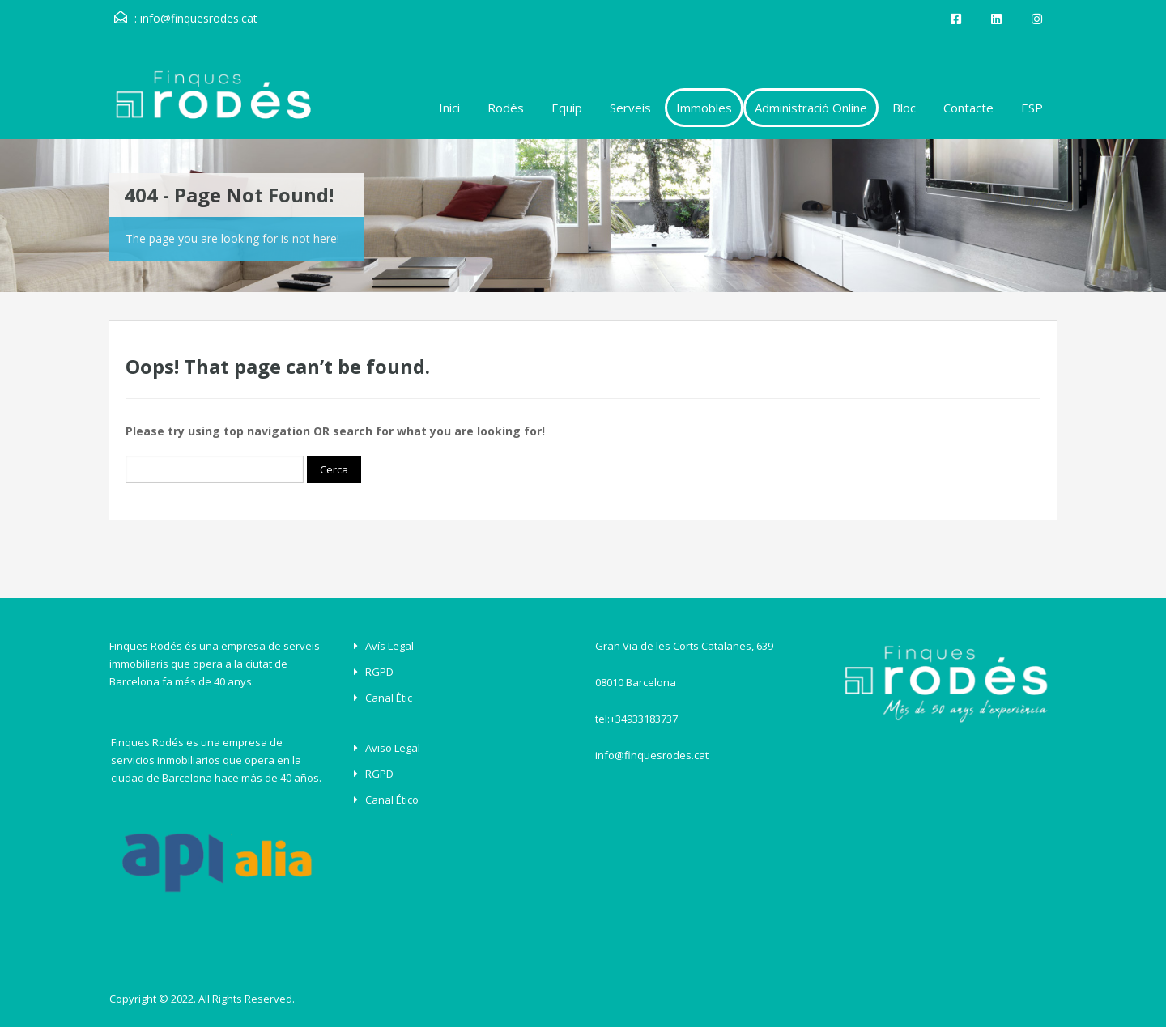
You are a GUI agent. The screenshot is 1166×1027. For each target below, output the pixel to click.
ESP (1032, 108)
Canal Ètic (388, 697)
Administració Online (811, 108)
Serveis (630, 108)
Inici (449, 108)
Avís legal (389, 646)
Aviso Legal (392, 748)
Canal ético (392, 799)
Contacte (968, 108)
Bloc (904, 108)
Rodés (505, 108)
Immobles (704, 108)
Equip (566, 108)
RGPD (379, 671)
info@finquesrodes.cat (198, 18)
